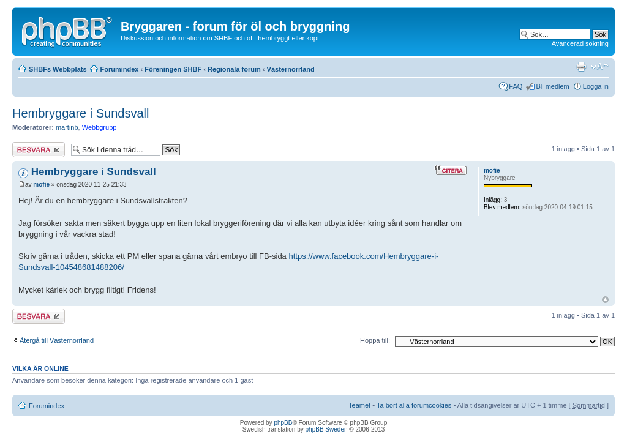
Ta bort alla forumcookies (414, 405)
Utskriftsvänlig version (581, 66)
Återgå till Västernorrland (57, 340)
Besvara (38, 149)
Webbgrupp (99, 127)
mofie (41, 184)
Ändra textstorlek (600, 66)
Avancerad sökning (580, 43)
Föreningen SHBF (173, 69)
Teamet (359, 405)
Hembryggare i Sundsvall (80, 113)
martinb (67, 127)
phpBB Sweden (327, 429)
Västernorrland (291, 69)
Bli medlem (552, 86)
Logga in (596, 86)
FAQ (515, 86)
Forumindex (119, 69)
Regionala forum (234, 69)
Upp (605, 299)
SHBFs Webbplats (58, 69)
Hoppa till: (375, 340)
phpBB (283, 422)
